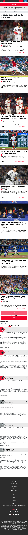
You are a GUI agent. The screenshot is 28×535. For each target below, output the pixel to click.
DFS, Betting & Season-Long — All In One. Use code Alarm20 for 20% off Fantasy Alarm (14, 8)
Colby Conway (6, 120)
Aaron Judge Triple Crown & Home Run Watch (13, 187)
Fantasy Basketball (14, 486)
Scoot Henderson (9, 351)
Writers (14, 494)
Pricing (14, 492)
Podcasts (14, 499)
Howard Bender (6, 45)
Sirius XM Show (14, 500)
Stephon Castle (8, 424)
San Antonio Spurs (9, 402)
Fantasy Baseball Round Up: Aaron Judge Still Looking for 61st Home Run (13, 297)
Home (2, 11)
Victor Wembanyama (9, 449)
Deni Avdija (7, 377)
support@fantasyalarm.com (20, 505)
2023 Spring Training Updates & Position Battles (12, 42)
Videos (14, 497)
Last (14, 319)
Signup (20, 1)
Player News (14, 495)
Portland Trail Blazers (9, 330)
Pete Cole (4, 189)
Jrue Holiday (8, 328)
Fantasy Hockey (14, 488)
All (9, 325)
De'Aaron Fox (8, 401)
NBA (15, 325)
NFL (12, 325)
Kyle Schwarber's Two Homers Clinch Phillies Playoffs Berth (14, 152)
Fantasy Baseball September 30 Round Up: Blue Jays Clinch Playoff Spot (13, 224)
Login (25, 1)
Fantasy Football (14, 483)
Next (14, 317)
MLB (5, 11)
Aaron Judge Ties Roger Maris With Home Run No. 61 (13, 261)
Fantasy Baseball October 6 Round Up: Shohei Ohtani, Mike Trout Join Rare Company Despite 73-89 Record (14, 116)
